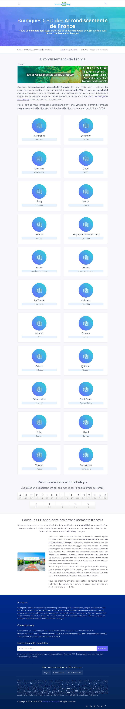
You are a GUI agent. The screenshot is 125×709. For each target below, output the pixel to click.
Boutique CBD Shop (69, 50)
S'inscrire (102, 649)
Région (46, 673)
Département (58, 673)
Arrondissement (74, 673)
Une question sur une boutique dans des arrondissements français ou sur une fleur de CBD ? (55, 630)
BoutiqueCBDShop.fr (51, 701)
